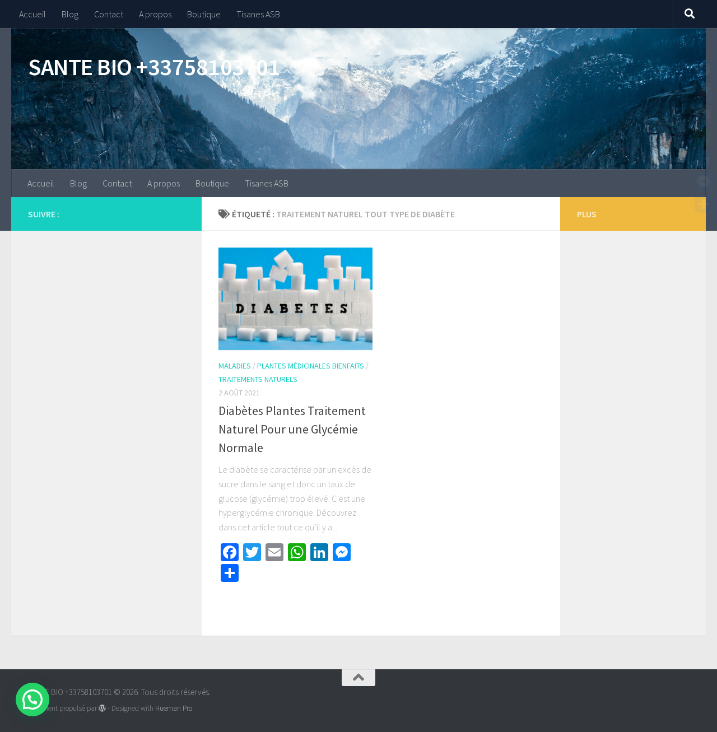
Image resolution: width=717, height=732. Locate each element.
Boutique (204, 14)
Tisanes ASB (258, 14)
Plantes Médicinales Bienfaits (310, 366)
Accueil (32, 14)
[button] (32, 699)
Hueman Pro (173, 708)
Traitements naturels (257, 379)
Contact (108, 14)
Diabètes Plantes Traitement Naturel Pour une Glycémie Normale (292, 429)
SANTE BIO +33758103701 (154, 66)
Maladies (234, 366)
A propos (155, 14)
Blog (70, 14)
